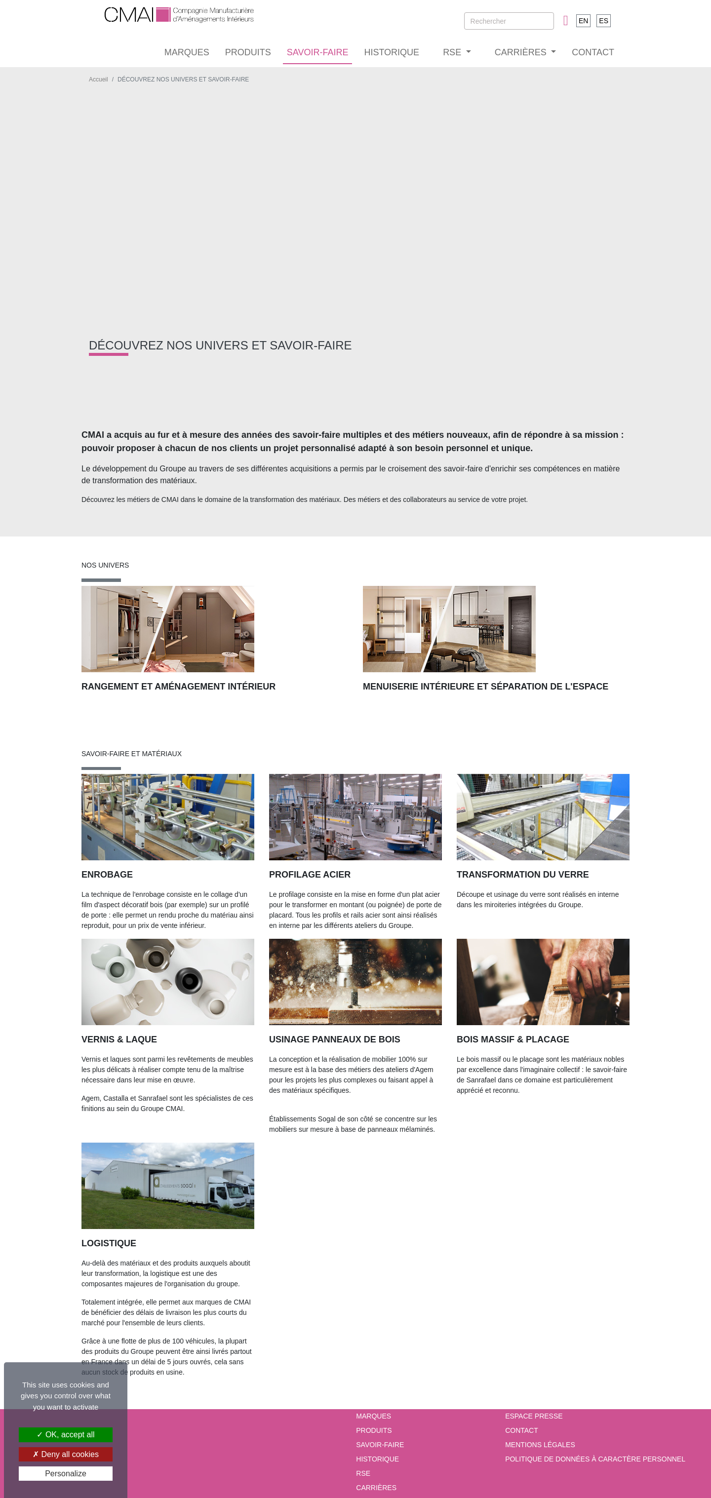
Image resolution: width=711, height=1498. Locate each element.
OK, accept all (65, 1434)
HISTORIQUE (391, 52)
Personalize (65, 1473)
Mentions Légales (540, 1445)
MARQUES (186, 52)
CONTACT (593, 52)
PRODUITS (248, 52)
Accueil (98, 79)
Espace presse (533, 1416)
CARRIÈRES (376, 1488)
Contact (521, 1430)
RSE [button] (453, 52)
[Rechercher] (509, 21)
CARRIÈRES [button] (522, 52)
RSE (363, 1473)
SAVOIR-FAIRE (318, 52)
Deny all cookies (66, 1454)
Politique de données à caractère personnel (595, 1459)
